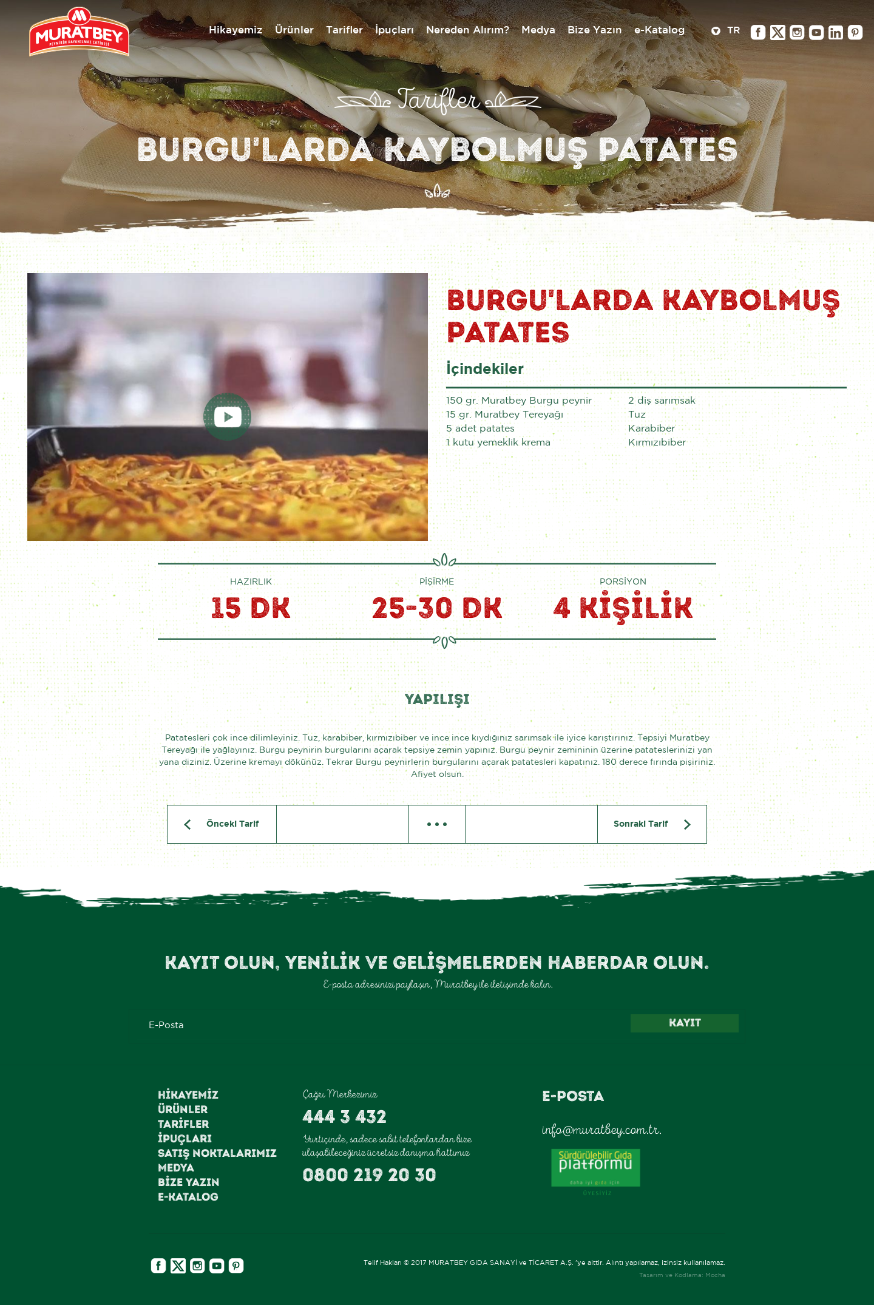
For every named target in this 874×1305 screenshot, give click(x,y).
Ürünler (183, 1109)
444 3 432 (344, 1117)
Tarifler (183, 1124)
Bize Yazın (189, 1182)
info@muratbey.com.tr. (602, 1129)
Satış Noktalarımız (217, 1153)
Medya (176, 1168)
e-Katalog (188, 1197)
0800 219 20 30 (369, 1175)
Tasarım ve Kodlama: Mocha (682, 1275)
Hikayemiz (188, 1095)
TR (725, 32)
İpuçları (185, 1138)
